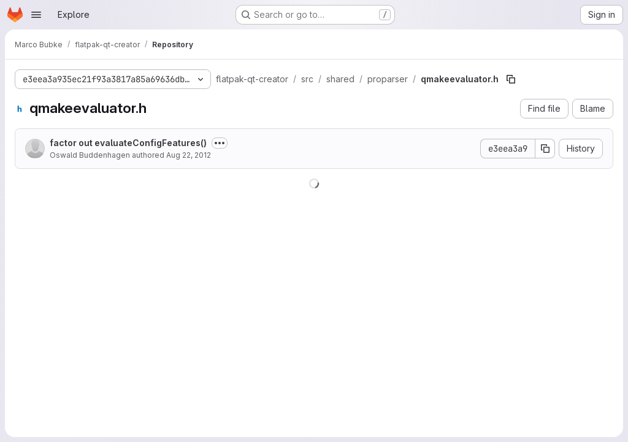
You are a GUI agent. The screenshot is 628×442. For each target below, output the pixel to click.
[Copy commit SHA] (545, 148)
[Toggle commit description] (220, 143)
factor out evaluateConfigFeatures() (128, 143)
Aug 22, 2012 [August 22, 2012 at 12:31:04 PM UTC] (188, 155)
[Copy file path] (511, 79)
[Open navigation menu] (36, 15)
